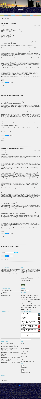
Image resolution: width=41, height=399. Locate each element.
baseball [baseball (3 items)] (22, 294)
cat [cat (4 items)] (22, 295)
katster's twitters (24, 359)
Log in (2, 377)
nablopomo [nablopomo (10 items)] (37, 299)
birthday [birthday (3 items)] (29, 294)
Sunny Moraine (24, 314)
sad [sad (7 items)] (28, 305)
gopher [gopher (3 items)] (38, 297)
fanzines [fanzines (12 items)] (28, 297)
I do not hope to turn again (8, 23)
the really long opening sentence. (26, 351)
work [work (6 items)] (35, 307)
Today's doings (23, 350)
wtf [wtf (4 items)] (30, 309)
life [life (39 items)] (28, 299)
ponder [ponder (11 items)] (22, 303)
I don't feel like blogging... (25, 348)
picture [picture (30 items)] (30, 302)
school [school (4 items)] (30, 305)
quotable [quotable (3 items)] (25, 303)
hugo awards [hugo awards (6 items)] (23, 299)
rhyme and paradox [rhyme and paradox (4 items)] (29, 303)
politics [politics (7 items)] (35, 301)
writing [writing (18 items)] (27, 309)
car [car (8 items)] (21, 295)
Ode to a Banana (23, 358)
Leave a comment (37, 25)
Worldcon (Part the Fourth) (6, 293)
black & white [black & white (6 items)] (33, 294)
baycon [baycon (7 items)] (24, 294)
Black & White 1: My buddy (6, 350)
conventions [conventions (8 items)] (31, 295)
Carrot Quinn (23, 331)
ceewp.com (27, 394)
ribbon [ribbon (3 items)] (33, 303)
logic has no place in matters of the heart (13, 148)
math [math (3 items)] (30, 299)
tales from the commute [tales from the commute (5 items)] (25, 307)
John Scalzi (23, 318)
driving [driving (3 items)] (35, 295)
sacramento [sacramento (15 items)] (24, 305)
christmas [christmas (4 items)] (24, 295)
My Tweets (3, 313)
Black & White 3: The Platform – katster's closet (10, 352)
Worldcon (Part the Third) (6, 295)
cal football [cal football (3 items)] (38, 294)
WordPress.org (3, 382)
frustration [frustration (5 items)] (32, 297)
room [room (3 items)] (34, 303)
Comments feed (4, 380)
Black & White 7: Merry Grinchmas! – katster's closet (10, 349)
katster (3, 144)
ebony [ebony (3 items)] (37, 295)
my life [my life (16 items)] (33, 299)
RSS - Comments (27, 372)
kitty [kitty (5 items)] (26, 299)
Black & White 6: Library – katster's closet (9, 354)
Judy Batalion (23, 327)
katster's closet (8, 4)
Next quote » (3, 274)
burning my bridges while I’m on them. (12, 95)
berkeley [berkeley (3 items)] (27, 294)
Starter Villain (23, 317)
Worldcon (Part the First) (13, 348)
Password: (7, 252)
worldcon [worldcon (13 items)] (23, 309)
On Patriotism (7, 360)
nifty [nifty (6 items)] (27, 301)
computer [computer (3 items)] (28, 295)
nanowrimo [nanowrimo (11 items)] (23, 301)
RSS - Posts (26, 367)
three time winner (24, 356)
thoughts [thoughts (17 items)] (31, 307)
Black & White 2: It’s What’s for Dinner (8, 353)
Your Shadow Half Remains (25, 313)
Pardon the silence (5, 292)
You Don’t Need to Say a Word (7, 290)
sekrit (7, 144)
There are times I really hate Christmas (27, 361)
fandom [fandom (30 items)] (23, 297)
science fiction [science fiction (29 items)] (35, 305)
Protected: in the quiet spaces (10, 246)
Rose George (23, 323)
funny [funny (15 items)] (35, 297)
